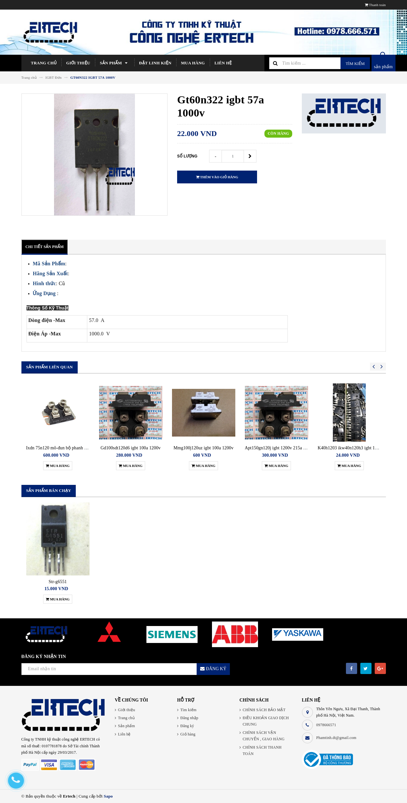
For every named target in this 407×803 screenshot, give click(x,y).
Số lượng (187, 156)
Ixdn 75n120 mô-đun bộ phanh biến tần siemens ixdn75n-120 (83, 448)
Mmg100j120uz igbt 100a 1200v (204, 448)
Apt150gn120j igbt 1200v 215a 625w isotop (285, 448)
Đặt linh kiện (155, 62)
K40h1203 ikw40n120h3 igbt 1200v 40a (355, 448)
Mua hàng (193, 62)
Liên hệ (223, 62)
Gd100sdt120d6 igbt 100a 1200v (131, 448)
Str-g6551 (58, 581)
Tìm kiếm (355, 63)
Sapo (108, 796)
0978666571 (326, 725)
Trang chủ (44, 62)
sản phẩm (383, 66)
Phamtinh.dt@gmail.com (336, 737)
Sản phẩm (114, 63)
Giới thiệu (78, 62)
